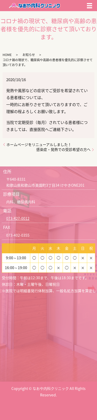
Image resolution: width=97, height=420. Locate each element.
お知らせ (29, 54)
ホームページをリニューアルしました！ (38, 144)
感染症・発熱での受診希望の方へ (63, 149)
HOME (7, 54)
